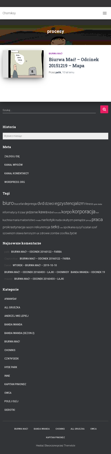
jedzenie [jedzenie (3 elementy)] (32, 212)
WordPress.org (14, 182)
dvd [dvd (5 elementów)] (40, 203)
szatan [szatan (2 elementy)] (87, 227)
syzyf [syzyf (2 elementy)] (79, 227)
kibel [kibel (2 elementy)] (51, 212)
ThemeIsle (69, 445)
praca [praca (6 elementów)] (97, 219)
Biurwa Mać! (56, 53)
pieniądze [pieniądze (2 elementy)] (79, 220)
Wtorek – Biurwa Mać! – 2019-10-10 (35, 265)
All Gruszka (12, 307)
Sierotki (9, 409)
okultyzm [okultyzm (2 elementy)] (67, 220)
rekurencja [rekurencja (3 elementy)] (42, 227)
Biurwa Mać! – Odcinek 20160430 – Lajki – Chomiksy (36, 272)
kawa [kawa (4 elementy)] (43, 212)
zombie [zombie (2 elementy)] (55, 233)
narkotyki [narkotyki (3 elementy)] (48, 220)
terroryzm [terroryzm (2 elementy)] (30, 233)
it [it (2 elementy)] (18, 212)
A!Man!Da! (10, 298)
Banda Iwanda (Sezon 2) (19, 333)
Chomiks (9, 350)
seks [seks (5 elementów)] (55, 226)
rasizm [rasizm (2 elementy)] (30, 227)
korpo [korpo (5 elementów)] (66, 211)
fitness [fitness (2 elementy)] (89, 204)
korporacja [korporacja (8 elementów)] (83, 212)
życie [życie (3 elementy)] (73, 233)
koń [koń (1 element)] (97, 213)
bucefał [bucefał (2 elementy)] (19, 204)
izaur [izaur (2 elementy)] (23, 212)
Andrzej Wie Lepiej (16, 315)
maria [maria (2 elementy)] (15, 220)
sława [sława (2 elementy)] (19, 233)
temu (68, 72)
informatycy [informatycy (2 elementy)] (10, 212)
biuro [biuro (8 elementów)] (8, 203)
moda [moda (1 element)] (38, 220)
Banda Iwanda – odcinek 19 (88, 272)
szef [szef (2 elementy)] (94, 227)
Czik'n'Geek (11, 358)
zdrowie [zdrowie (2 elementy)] (45, 233)
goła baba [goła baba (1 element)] (98, 204)
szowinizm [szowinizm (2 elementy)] (9, 233)
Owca (7, 392)
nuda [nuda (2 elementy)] (59, 220)
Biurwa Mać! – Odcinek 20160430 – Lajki (39, 278)
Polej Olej (11, 401)
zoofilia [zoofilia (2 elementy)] (64, 233)
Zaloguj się (12, 156)
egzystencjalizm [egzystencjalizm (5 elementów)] (70, 203)
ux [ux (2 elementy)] (38, 233)
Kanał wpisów (13, 164)
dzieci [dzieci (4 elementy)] (49, 203)
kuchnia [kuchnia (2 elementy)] (7, 220)
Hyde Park (10, 367)
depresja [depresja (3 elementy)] (30, 204)
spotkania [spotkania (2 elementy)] (69, 227)
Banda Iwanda (13, 324)
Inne (7, 375)
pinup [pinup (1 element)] (88, 220)
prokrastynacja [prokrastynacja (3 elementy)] (14, 227)
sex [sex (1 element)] (61, 227)
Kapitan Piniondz (15, 384)
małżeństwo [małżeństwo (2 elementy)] (27, 220)
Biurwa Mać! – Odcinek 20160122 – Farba (36, 251)
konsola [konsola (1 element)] (57, 213)
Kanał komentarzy (16, 173)
